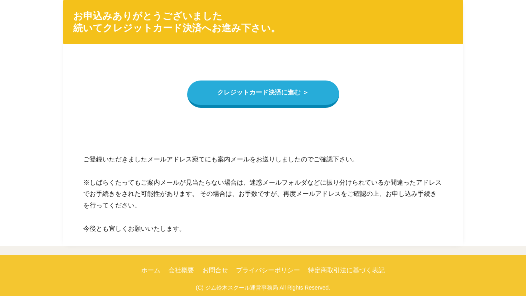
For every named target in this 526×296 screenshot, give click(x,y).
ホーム (150, 270)
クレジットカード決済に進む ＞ (262, 92)
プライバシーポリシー (268, 270)
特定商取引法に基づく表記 (346, 270)
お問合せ (215, 270)
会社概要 (181, 270)
